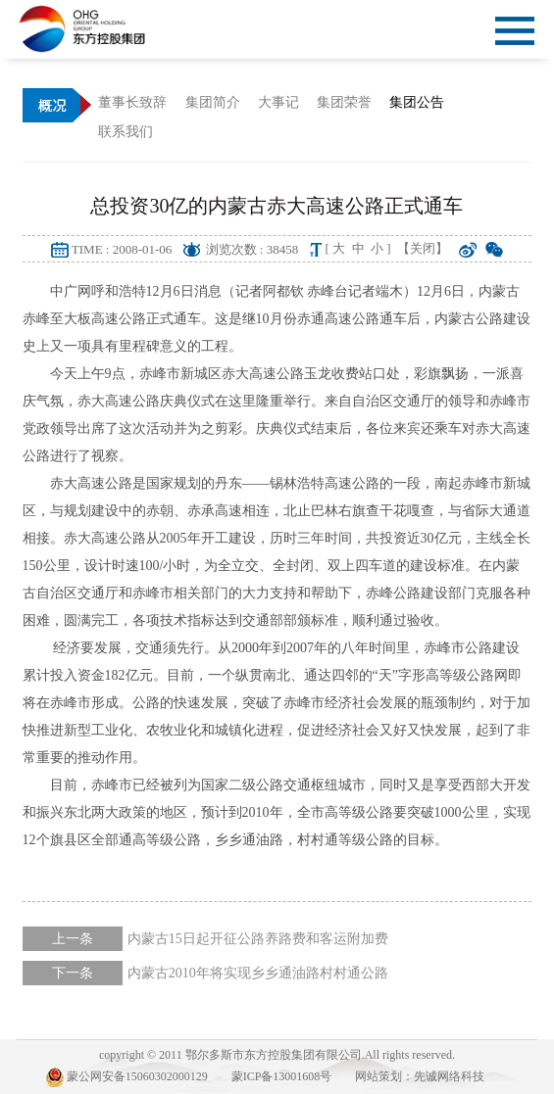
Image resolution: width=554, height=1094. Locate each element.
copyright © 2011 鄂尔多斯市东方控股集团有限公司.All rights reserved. (277, 1055)
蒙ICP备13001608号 (281, 1076)
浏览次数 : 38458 (252, 249)
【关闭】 (422, 248)
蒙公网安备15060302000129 (127, 1077)
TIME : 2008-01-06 (122, 249)
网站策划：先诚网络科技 (419, 1076)
